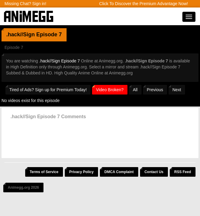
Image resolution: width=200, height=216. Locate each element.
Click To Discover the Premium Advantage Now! (143, 3)
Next (176, 89)
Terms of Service (44, 172)
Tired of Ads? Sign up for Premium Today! (48, 89)
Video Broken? (110, 89)
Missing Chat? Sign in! (25, 3)
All (135, 89)
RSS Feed (182, 172)
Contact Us (154, 172)
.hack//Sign (20, 35)
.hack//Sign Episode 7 (59, 60)
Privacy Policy (81, 172)
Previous (155, 89)
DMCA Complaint (119, 172)
